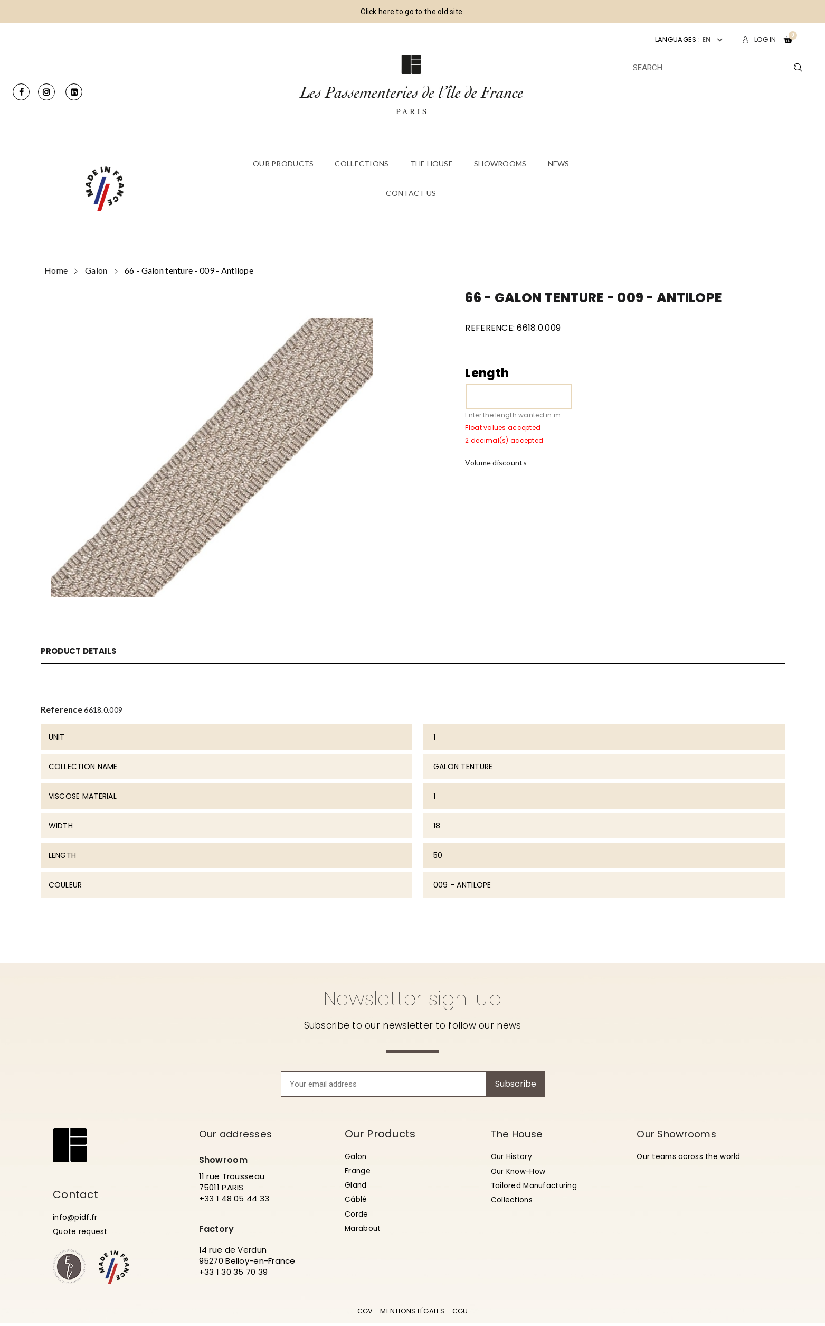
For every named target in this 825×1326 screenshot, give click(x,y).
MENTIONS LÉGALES (412, 1314)
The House (519, 1133)
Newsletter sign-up (412, 998)
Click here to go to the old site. (412, 11)
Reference (62, 709)
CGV (365, 1314)
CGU (460, 1314)
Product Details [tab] (82, 651)
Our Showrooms (680, 1133)
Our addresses (239, 1133)
